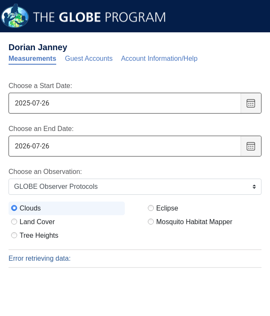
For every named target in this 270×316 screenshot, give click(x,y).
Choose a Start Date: (40, 85)
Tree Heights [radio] (39, 235)
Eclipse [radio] (167, 208)
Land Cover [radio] (37, 221)
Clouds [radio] (30, 208)
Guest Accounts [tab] (89, 58)
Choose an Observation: (45, 171)
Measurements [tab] (32, 58)
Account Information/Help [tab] (159, 58)
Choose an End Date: (41, 128)
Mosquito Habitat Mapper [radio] (194, 221)
